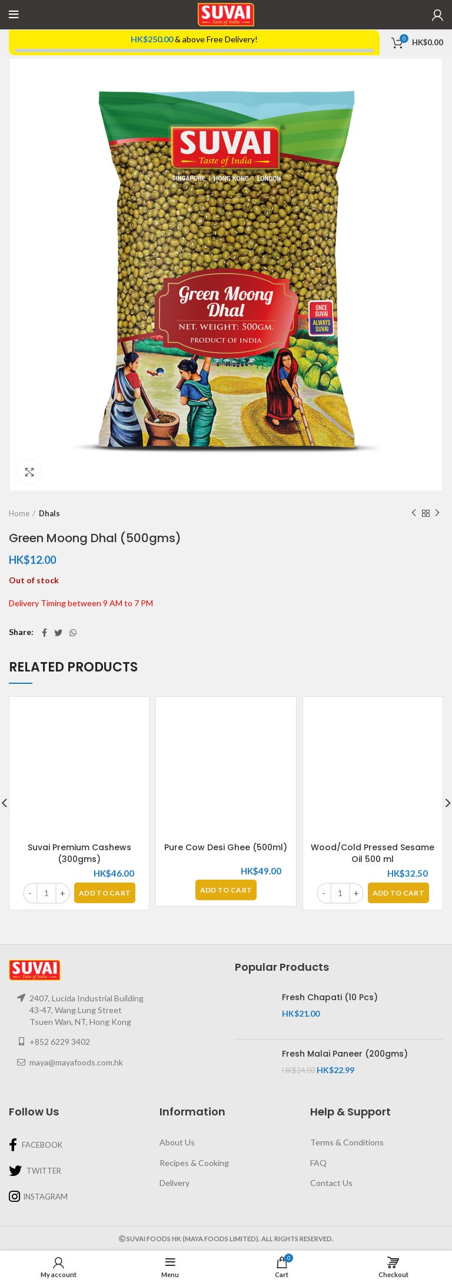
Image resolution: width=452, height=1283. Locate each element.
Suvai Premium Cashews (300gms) (79, 853)
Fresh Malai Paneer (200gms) (345, 1054)
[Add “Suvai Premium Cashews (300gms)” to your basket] (104, 893)
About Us (177, 1142)
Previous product (413, 513)
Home (19, 513)
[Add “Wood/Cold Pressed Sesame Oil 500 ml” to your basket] (398, 893)
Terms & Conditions (347, 1142)
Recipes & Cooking (194, 1163)
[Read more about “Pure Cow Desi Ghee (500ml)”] (226, 890)
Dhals (49, 513)
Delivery (174, 1183)
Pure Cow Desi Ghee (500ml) (225, 847)
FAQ (318, 1163)
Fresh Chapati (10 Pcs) (330, 997)
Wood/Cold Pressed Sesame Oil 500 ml (372, 853)
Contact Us (331, 1183)
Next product (437, 513)
